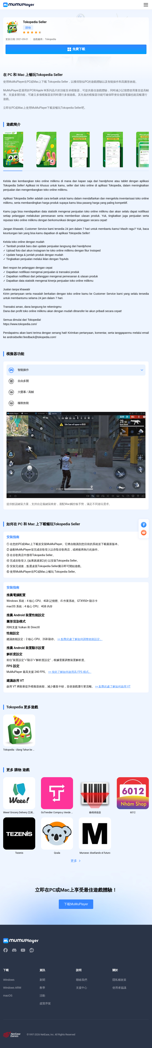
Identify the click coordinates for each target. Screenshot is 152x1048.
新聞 (42, 979)
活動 (42, 995)
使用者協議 (119, 987)
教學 (42, 987)
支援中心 (81, 987)
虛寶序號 (45, 1003)
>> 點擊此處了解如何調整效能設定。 (80, 639)
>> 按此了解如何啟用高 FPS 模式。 (69, 671)
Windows (8, 979)
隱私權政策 (119, 979)
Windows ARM (12, 987)
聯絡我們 (81, 979)
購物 (28, 27)
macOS (7, 995)
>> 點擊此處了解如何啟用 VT (112, 686)
